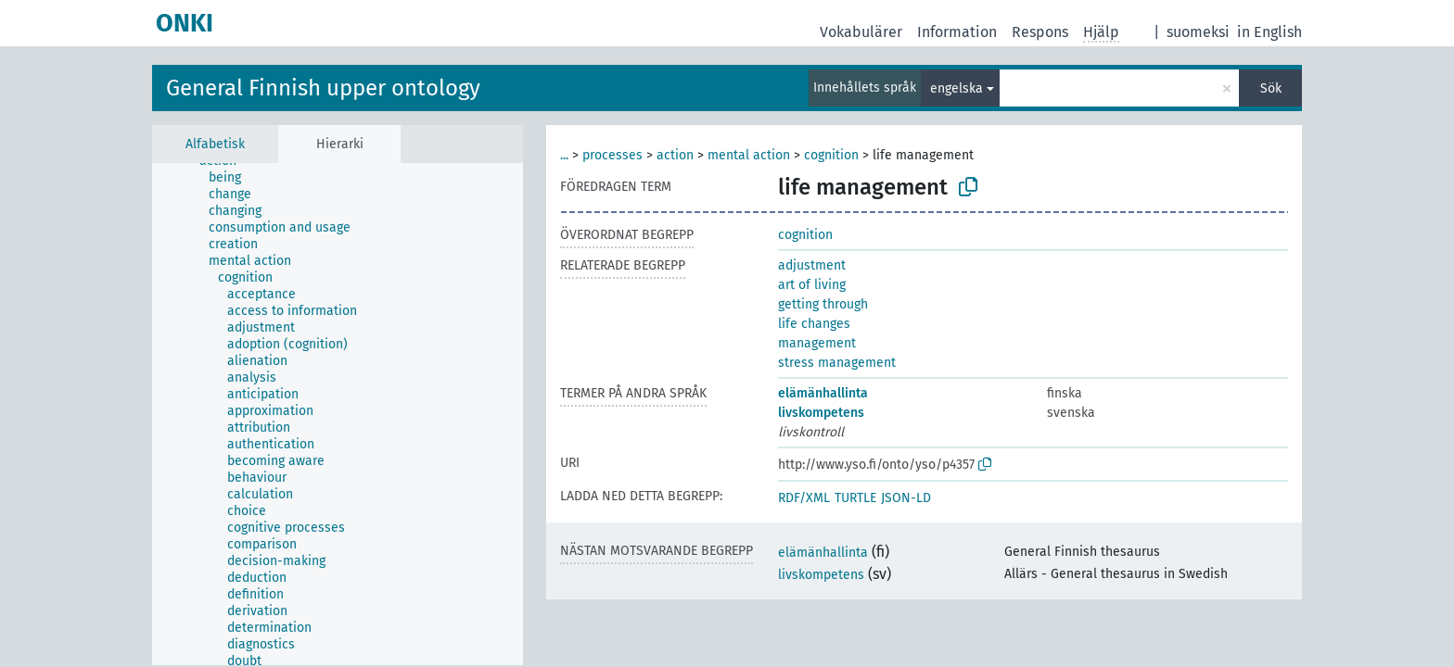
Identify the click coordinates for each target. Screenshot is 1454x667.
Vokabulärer (861, 32)
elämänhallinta (823, 393)
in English (1269, 32)
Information (957, 32)
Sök (1271, 88)
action (675, 155)
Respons (1040, 32)
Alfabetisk (215, 144)
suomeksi (1198, 32)
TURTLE (855, 498)
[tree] (337, 414)
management (817, 343)
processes (612, 155)
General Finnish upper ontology (323, 88)
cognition (831, 155)
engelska (956, 88)
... (564, 155)
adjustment (812, 265)
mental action (749, 155)
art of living (812, 285)
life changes (814, 324)
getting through (823, 304)
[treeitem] (233, 178)
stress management (837, 363)
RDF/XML (804, 498)
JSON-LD (906, 498)
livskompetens (821, 413)
